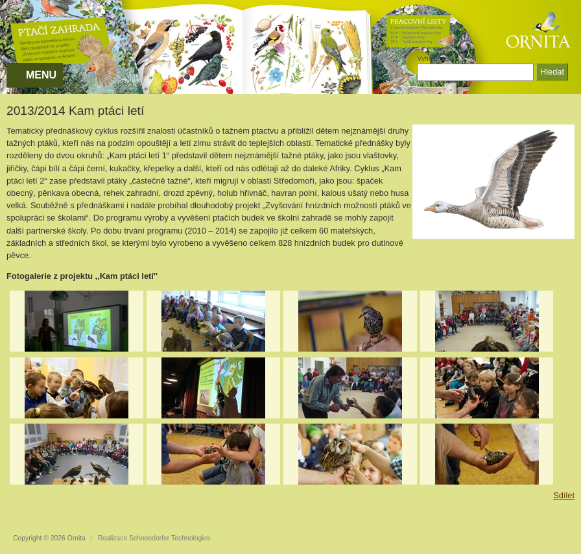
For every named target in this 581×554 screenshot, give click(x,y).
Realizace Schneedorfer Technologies (154, 538)
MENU (41, 74)
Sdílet (564, 495)
